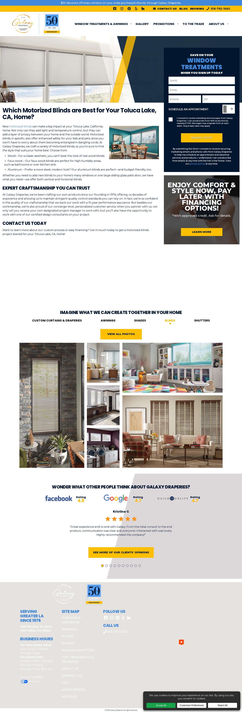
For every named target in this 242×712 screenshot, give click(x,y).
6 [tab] (123, 580)
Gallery (142, 24)
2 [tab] (107, 580)
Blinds (170, 335)
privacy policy (197, 163)
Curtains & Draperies (71, 620)
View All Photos (121, 348)
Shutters (202, 335)
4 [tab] (115, 580)
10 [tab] (140, 580)
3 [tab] (111, 580)
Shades (140, 335)
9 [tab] (136, 580)
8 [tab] (132, 580)
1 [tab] (102, 580)
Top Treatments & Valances (77, 659)
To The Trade (193, 24)
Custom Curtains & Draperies (57, 335)
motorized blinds (20, 126)
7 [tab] (128, 580)
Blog (183, 8)
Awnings (108, 335)
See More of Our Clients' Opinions (121, 566)
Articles (69, 697)
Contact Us (72, 676)
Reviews (197, 8)
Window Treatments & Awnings (101, 24)
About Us (216, 24)
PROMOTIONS (163, 24)
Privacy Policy (35, 681)
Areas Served (73, 690)
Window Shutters (78, 650)
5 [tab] (119, 580)
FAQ (65, 683)
